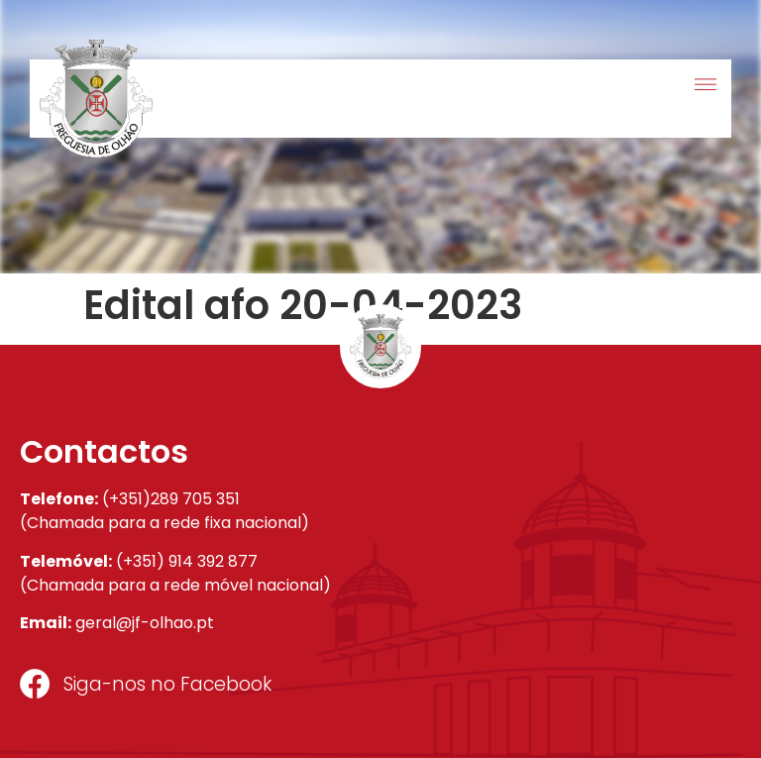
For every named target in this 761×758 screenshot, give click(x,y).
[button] (705, 85)
